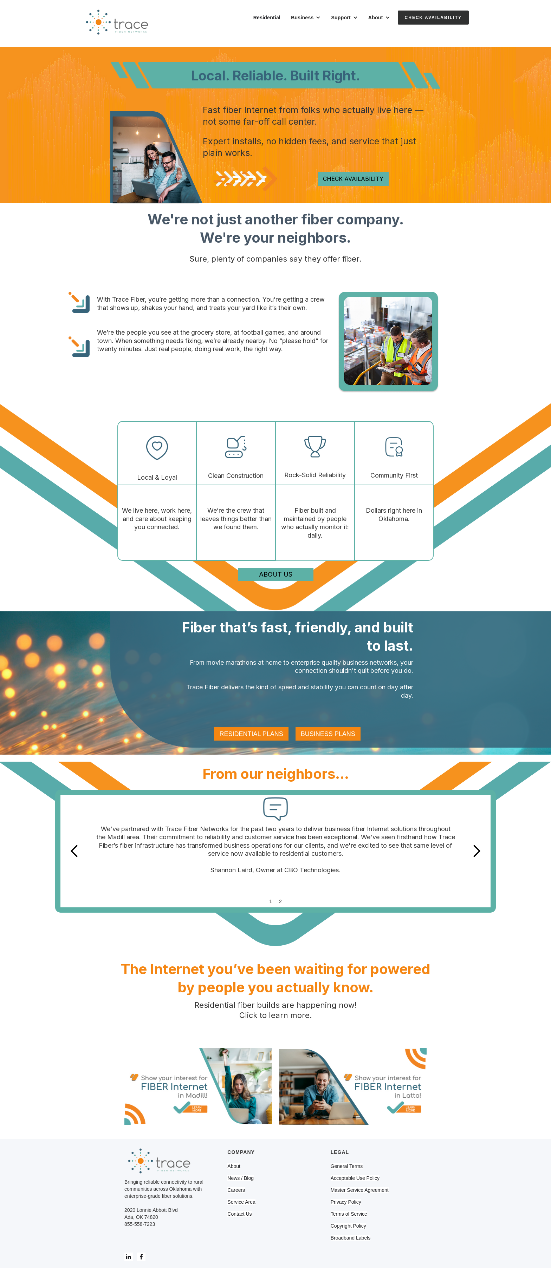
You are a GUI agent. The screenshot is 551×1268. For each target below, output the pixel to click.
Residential (266, 17)
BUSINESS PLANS (328, 733)
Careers (236, 1190)
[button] (305, 17)
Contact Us (239, 1214)
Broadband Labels (351, 1238)
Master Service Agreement (360, 1190)
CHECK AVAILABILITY (353, 178)
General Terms (347, 1166)
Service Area (241, 1202)
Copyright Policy (348, 1226)
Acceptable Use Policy (355, 1178)
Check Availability (433, 17)
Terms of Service (349, 1214)
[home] (117, 23)
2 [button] (280, 901)
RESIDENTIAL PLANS (251, 733)
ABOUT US (275, 574)
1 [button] (270, 901)
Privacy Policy (346, 1202)
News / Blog (240, 1178)
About (233, 1166)
